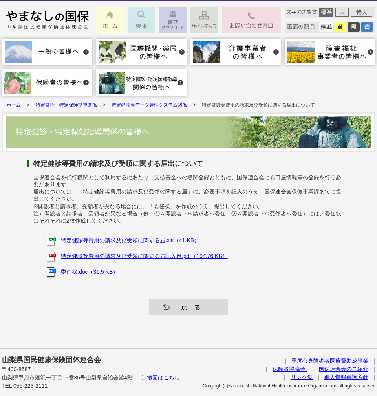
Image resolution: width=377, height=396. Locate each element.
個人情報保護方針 (346, 377)
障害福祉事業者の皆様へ (330, 52)
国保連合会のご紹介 (343, 369)
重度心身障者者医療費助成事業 (329, 360)
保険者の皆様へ (47, 82)
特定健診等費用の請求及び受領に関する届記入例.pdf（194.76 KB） (144, 256)
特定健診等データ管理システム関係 (149, 105)
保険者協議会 (290, 369)
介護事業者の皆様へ (235, 52)
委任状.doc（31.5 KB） (89, 272)
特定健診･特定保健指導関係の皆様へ (141, 82)
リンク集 (302, 377)
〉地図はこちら (160, 377)
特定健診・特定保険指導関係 (66, 105)
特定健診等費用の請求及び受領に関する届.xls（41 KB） (130, 240)
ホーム (14, 105)
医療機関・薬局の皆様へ (141, 52)
